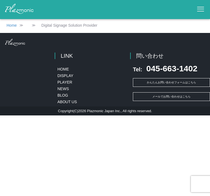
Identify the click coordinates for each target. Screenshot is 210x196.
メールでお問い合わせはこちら (171, 96)
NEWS (63, 89)
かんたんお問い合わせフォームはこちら (171, 82)
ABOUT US (67, 102)
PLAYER (64, 82)
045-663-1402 (165, 69)
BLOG (62, 95)
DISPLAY (65, 76)
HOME (63, 69)
